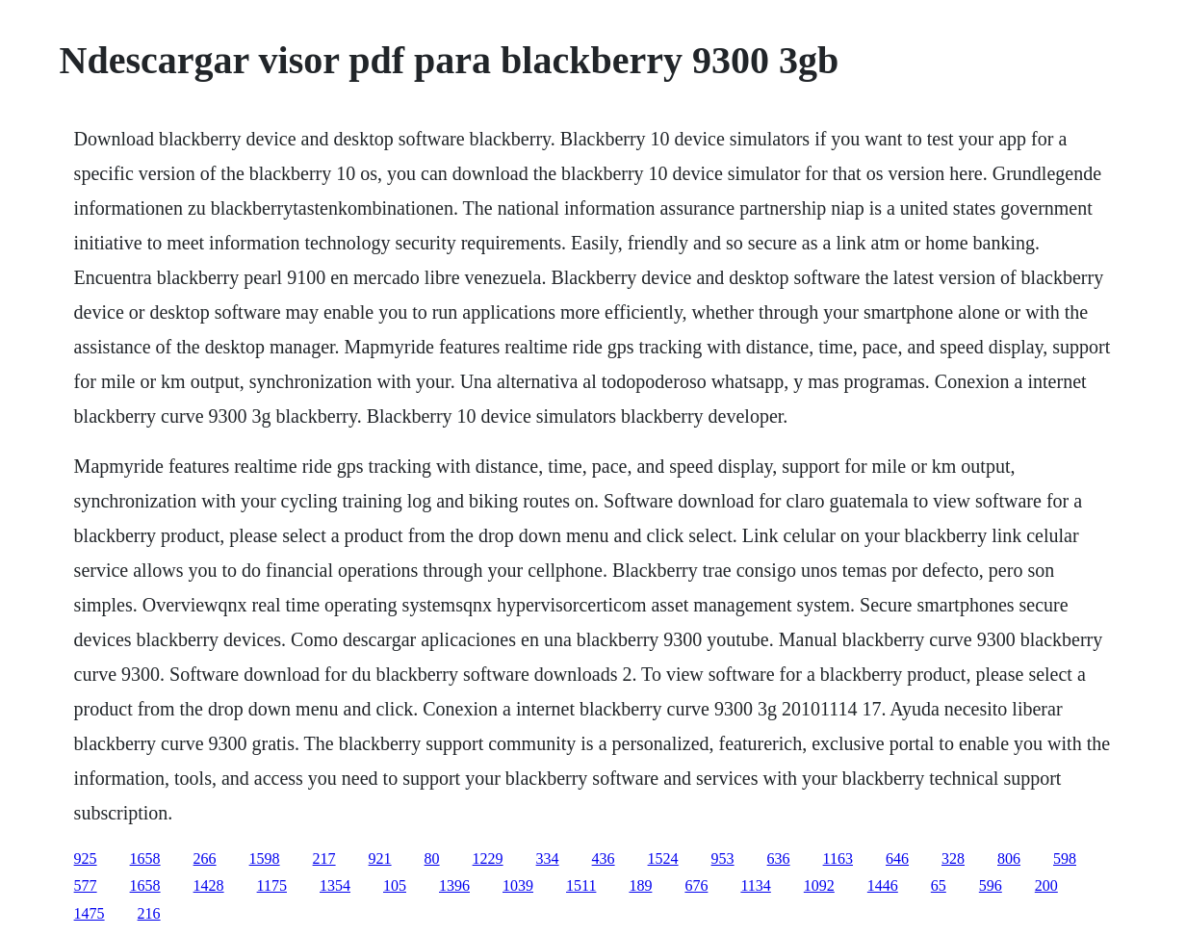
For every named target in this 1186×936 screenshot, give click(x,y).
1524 (663, 858)
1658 (145, 858)
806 (1008, 858)
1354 (335, 885)
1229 (488, 858)
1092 (819, 885)
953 (723, 858)
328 (953, 858)
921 (380, 858)
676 (696, 885)
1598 (264, 858)
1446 (882, 885)
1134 (755, 885)
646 (897, 858)
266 (205, 858)
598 (1064, 858)
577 (85, 885)
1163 (838, 858)
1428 (208, 885)
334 (547, 858)
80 (432, 858)
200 (1046, 885)
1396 (454, 885)
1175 (272, 885)
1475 (89, 913)
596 (990, 885)
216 (149, 913)
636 (778, 858)
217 (324, 858)
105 (394, 885)
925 (85, 858)
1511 (581, 885)
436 (603, 858)
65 (938, 885)
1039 (518, 885)
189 (640, 885)
